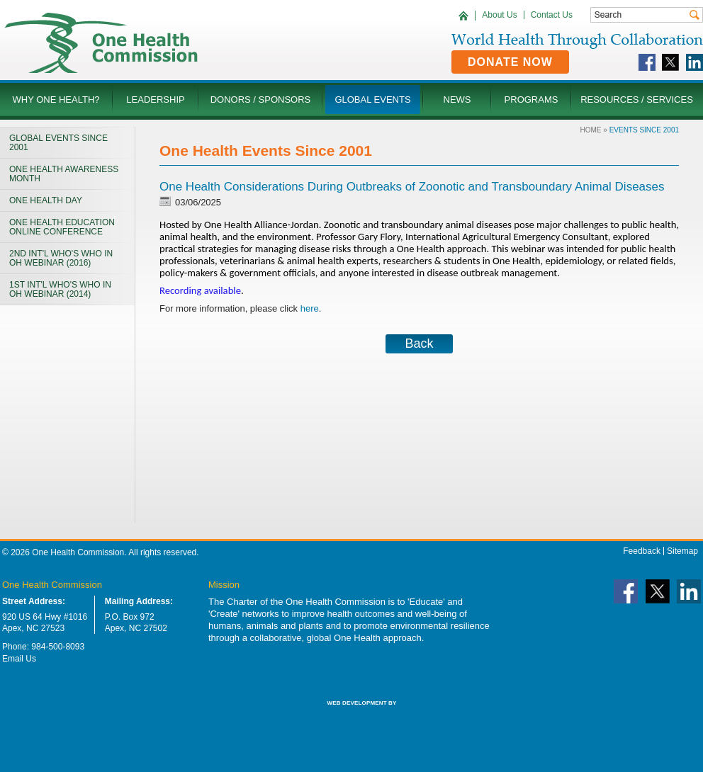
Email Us (19, 659)
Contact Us (552, 15)
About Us (499, 15)
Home (591, 130)
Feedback (641, 551)
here (309, 308)
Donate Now (510, 62)
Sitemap (682, 551)
